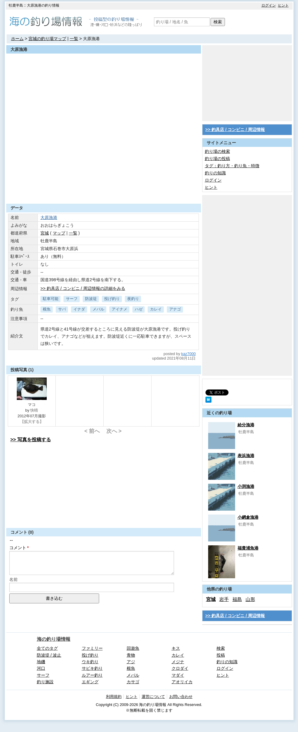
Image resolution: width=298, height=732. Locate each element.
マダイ (178, 675)
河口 (41, 668)
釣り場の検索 (217, 151)
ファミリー (92, 648)
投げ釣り (112, 298)
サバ (62, 309)
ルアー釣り (92, 675)
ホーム (17, 38)
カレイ (156, 309)
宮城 (44, 233)
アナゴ (175, 309)
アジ (131, 661)
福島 (237, 599)
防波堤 (91, 298)
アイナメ (119, 309)
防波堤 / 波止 (49, 655)
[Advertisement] (104, 189)
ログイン (268, 5)
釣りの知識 (215, 173)
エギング (90, 681)
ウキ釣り (90, 661)
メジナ (178, 661)
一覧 (74, 38)
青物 (131, 655)
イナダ (79, 309)
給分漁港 (246, 424)
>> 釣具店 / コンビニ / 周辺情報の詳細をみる (82, 288)
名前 (13, 579)
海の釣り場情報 (53, 639)
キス (176, 648)
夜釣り (133, 298)
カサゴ (133, 681)
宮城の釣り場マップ (47, 38)
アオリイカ (182, 681)
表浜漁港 (246, 455)
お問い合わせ (181, 696)
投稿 (221, 655)
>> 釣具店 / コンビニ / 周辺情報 (235, 129)
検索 (218, 21)
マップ (59, 233)
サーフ (72, 298)
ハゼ (139, 309)
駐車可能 (50, 298)
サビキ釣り (92, 668)
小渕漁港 (246, 486)
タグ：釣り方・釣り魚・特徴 (232, 165)
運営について (153, 696)
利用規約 (114, 696)
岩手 (224, 599)
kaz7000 (188, 353)
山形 (250, 599)
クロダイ (180, 668)
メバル (98, 309)
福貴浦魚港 (248, 548)
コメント (17, 547)
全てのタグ (47, 648)
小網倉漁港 (248, 517)
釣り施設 (45, 681)
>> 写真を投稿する (30, 439)
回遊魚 (133, 648)
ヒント (283, 5)
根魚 (47, 309)
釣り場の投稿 (217, 158)
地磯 (41, 661)
